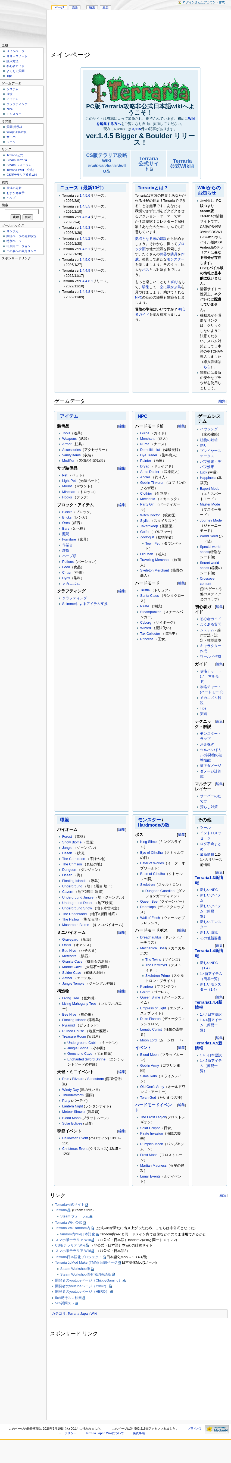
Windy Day (70, 1090)
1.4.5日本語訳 (211, 1055)
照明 (65, 534)
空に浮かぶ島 (170, 287)
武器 (163, 254)
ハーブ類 (69, 556)
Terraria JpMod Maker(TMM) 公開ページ (86, 1262)
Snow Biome (72, 842)
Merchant (147, 439)
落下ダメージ (210, 766)
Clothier (146, 493)
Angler (145, 477)
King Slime (148, 842)
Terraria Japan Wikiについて (104, 1433)
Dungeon (69, 870)
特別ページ (14, 241)
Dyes (66, 578)
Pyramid (68, 1025)
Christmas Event (75, 1149)
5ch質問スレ (65, 1303)
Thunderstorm (73, 1095)
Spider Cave (71, 973)
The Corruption (73, 859)
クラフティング (74, 598)
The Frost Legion (153, 1117)
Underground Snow (77, 908)
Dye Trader (148, 455)
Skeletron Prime (157, 976)
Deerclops (148, 907)
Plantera (146, 986)
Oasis (66, 945)
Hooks (67, 497)
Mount (67, 486)
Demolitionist (150, 450)
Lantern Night (72, 1106)
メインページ (15, 51)
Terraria (61, 1210)
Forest (67, 837)
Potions (68, 562)
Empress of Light (153, 1008)
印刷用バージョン (18, 246)
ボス (145, 270)
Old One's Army (152, 1087)
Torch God (148, 1098)
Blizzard (78, 1079)
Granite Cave (72, 961)
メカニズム (71, 584)
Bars (65, 528)
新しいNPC (209, 890)
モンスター (176, 259)
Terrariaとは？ (153, 187)
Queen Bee (149, 901)
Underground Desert (77, 903)
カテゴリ (59, 1314)
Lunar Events (150, 1176)
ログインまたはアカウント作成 (204, 2)
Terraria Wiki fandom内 (72, 1228)
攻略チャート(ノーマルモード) (211, 676)
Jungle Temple (73, 983)
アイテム (69, 416)
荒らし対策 (209, 807)
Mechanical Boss (153, 948)
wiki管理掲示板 (17, 132)
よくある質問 (210, 624)
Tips (203, 708)
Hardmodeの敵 (154, 825)
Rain (65, 1079)
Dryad (144, 466)
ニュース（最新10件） (83, 187)
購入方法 (12, 61)
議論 (75, 7)
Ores (66, 523)
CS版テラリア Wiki (70, 1245)
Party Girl (147, 504)
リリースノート (17, 56)
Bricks (67, 517)
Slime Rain (148, 1076)
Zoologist (147, 537)
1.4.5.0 (85, 260)
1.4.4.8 (85, 292)
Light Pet (69, 481)
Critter (67, 572)
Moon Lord (148, 1040)
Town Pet (152, 543)
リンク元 (12, 231)
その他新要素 (210, 938)
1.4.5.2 (85, 238)
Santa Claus (149, 596)
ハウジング (209, 429)
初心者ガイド (210, 619)
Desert (67, 853)
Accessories (71, 450)
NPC (138, 297)
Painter (145, 461)
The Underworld (74, 914)
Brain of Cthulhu (152, 874)
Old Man (146, 554)
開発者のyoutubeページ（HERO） (82, 1292)
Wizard (145, 628)
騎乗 (145, 287)
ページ (59, 7)
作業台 (67, 545)
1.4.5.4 (85, 217)
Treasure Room (74, 1036)
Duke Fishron (150, 1019)
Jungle (67, 848)
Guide (144, 433)
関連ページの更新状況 (21, 236)
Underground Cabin (82, 1043)
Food (66, 567)
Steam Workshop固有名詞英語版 (85, 1274)
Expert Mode (210, 489)
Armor (67, 444)
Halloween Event (75, 1138)
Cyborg (145, 622)
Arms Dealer (150, 472)
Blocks (67, 512)
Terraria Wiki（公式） (21, 169)
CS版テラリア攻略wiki (106, 163)
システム (207, 630)
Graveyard (70, 939)
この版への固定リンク (21, 251)
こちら (205, 367)
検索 (5, 205)
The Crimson (72, 864)
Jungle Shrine (78, 1048)
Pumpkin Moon (151, 1144)
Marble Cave (72, 967)
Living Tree (70, 998)
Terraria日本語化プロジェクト (78, 1257)
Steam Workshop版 (75, 1269)
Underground (72, 886)
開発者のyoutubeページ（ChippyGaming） (88, 1280)
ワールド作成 (210, 656)
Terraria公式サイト (148, 164)
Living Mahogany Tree (79, 1004)
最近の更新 (14, 188)
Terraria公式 (15, 155)
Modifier (68, 461)
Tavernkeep (149, 526)
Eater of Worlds (152, 863)
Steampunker (150, 612)
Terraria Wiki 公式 (68, 1223)
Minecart (69, 492)
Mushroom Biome (75, 925)
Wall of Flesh (150, 918)
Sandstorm (95, 1079)
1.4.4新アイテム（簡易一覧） (211, 1025)
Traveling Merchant (155, 560)
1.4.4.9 (85, 270)
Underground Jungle (77, 897)
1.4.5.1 (85, 249)
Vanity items (71, 455)
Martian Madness (153, 1165)
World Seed (209, 536)
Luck (203, 472)
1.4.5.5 (85, 206)
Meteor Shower (74, 1112)
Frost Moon (149, 1155)
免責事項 (139, 1433)
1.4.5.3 (85, 228)
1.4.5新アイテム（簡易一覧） (211, 1066)
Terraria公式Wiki (181, 163)
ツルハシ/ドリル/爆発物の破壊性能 (211, 755)
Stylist (144, 521)
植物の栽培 (209, 440)
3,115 (136, 129)
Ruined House (73, 1031)
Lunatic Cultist (151, 1029)
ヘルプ (11, 197)
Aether (67, 978)
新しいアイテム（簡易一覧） (210, 911)
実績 (203, 714)
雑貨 (65, 550)
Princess (147, 639)
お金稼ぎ (207, 744)
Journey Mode (211, 520)
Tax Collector (150, 634)
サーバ (11, 137)
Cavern (67, 892)
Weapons (69, 439)
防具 (173, 254)
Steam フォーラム (74, 1216)
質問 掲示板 (14, 126)
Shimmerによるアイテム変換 (85, 604)
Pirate (144, 606)
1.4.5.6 (85, 195)
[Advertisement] (138, 31)
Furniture (69, 539)
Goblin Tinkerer (152, 483)
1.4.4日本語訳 (211, 1014)
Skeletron (147, 885)
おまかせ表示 (15, 192)
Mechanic (147, 499)
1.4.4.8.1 (86, 281)
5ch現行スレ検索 (68, 1298)
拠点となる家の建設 (151, 239)
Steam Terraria (17, 160)
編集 (222, 401)
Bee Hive (69, 951)
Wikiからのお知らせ (209, 190)
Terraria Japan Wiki (82, 1314)
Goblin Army (149, 1066)
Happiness (208, 478)
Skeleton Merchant (154, 570)
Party (66, 1101)
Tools (66, 433)
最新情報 (207, 854)
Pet (64, 475)
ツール (205, 828)
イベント (143, 1048)
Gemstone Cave (79, 1054)
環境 (64, 819)
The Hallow (70, 919)
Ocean (67, 875)
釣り (174, 282)
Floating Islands (74, 881)
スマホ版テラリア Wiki (73, 1240)
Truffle (145, 590)
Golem (145, 992)
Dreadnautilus (150, 937)
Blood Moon (71, 1118)
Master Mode (210, 504)
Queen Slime (150, 997)
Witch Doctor (150, 515)
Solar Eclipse (72, 1123)
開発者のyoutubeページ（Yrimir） (81, 1286)
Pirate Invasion (151, 1133)
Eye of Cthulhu (151, 853)
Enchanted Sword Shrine (86, 1059)
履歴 (105, 7)
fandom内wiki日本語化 (77, 1234)
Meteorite (69, 956)
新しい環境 (209, 932)
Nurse (144, 444)
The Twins (153, 960)
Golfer (145, 532)
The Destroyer (156, 965)
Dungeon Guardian (159, 891)
